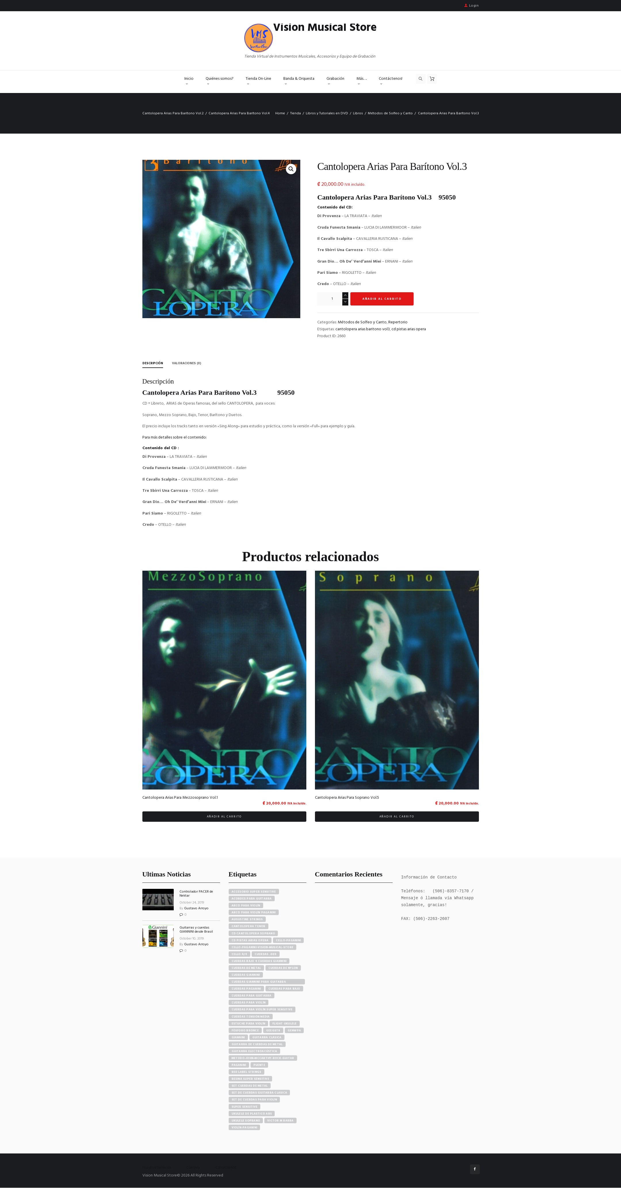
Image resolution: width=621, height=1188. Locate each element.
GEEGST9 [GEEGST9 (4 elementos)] (273, 1030)
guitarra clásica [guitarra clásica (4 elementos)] (267, 1037)
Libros (358, 113)
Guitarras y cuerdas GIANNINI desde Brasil (196, 930)
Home (280, 113)
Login (474, 6)
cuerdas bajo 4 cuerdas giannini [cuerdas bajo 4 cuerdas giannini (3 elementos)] (259, 961)
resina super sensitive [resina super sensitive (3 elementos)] (251, 1079)
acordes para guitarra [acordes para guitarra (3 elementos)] (252, 899)
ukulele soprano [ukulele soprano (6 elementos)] (246, 1120)
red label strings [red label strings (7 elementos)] (246, 1072)
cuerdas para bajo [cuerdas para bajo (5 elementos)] (284, 989)
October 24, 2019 (191, 903)
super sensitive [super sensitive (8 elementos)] (245, 1107)
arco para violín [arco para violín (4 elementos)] (246, 906)
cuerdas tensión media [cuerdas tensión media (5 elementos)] (251, 1016)
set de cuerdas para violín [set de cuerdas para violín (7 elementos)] (254, 1100)
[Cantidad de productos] (332, 298)
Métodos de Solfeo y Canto (390, 113)
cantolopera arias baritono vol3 (362, 329)
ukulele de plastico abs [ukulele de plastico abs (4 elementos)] (252, 1113)
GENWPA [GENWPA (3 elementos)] (294, 1030)
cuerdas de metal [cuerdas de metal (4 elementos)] (246, 968)
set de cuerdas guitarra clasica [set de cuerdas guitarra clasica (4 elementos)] (259, 1093)
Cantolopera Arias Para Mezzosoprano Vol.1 (180, 797)
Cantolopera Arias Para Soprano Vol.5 (347, 797)
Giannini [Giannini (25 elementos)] (238, 1037)
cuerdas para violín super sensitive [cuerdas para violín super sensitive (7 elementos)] (262, 1009)
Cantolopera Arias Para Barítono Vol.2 (173, 113)
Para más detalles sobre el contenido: (174, 437)
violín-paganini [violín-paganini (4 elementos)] (244, 1127)
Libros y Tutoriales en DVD (327, 113)
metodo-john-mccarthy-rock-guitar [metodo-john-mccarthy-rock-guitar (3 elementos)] (263, 1058)
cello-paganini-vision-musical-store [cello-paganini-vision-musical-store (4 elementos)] (263, 947)
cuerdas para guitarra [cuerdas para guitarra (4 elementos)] (252, 996)
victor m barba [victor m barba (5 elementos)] (280, 1120)
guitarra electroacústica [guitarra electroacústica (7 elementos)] (254, 1051)
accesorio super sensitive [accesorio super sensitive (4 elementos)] (254, 892)
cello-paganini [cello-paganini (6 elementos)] (288, 940)
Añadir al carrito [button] (224, 816)
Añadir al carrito (382, 299)
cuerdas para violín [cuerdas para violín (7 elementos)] (249, 1003)
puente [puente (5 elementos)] (259, 1065)
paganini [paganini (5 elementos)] (239, 1065)
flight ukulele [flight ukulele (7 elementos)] (284, 1023)
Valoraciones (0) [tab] (190, 363)
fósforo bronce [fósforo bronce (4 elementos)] (245, 1030)
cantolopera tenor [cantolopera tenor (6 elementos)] (248, 926)
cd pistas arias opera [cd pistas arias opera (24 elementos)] (250, 940)
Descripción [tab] (153, 363)
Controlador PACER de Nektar (196, 894)
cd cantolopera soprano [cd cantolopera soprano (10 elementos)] (253, 933)
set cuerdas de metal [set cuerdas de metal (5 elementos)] (250, 1086)
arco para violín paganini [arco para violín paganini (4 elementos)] (254, 912)
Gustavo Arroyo (196, 909)
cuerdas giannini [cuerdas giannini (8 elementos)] (246, 975)
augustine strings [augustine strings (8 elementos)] (247, 919)
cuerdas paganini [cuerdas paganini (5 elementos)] (246, 989)
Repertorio (398, 322)
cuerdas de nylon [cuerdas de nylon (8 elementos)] (283, 968)
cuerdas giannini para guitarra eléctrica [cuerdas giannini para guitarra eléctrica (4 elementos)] (259, 982)
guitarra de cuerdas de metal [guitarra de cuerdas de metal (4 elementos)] (257, 1044)
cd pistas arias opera (408, 329)
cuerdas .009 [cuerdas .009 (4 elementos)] (266, 954)
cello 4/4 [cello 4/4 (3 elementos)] (239, 954)
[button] (291, 169)
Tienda (295, 113)
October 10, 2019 (191, 939)
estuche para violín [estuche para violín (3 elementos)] (248, 1023)
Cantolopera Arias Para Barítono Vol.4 (239, 113)
